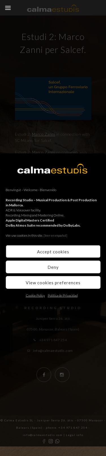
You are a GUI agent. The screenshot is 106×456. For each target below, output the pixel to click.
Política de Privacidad (63, 295)
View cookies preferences (53, 282)
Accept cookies (53, 251)
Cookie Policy (35, 295)
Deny (53, 266)
